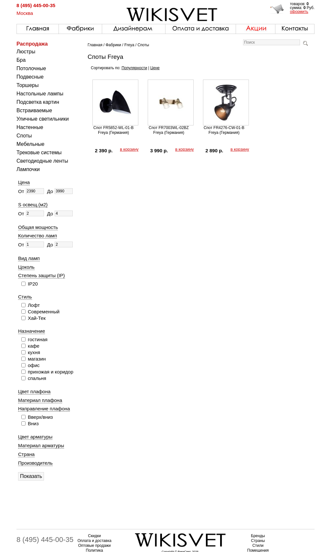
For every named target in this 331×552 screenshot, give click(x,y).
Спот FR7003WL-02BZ (169, 127)
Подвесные (30, 77)
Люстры (25, 51)
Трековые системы (39, 152)
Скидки (94, 536)
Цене (155, 68)
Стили (258, 545)
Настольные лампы (39, 93)
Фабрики (113, 45)
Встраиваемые (34, 110)
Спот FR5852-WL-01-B (113, 127)
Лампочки (28, 169)
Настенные (29, 127)
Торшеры (27, 85)
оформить (299, 11)
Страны (258, 540)
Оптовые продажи (94, 545)
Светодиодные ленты (42, 161)
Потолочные (31, 68)
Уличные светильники (42, 119)
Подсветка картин (37, 102)
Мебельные (30, 144)
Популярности (134, 68)
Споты (24, 135)
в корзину (129, 149)
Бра (21, 60)
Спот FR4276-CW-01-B (224, 127)
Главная (95, 45)
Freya (129, 45)
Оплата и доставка (95, 540)
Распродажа (32, 44)
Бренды (258, 536)
